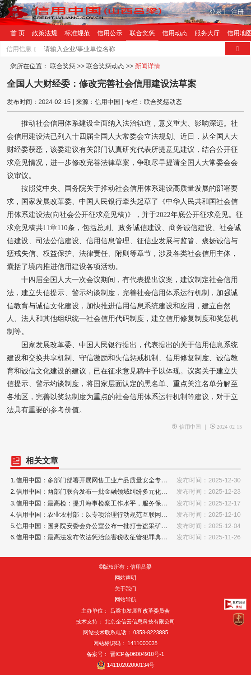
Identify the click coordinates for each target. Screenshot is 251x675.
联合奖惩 (142, 33)
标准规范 (77, 33)
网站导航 (125, 599)
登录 (217, 11)
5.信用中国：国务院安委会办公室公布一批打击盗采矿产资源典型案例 (125, 526)
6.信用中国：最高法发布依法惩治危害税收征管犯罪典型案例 (125, 537)
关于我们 (125, 588)
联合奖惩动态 (105, 66)
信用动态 (174, 33)
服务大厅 (207, 33)
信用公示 (109, 33)
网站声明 (125, 578)
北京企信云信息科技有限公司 (140, 621)
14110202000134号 (130, 665)
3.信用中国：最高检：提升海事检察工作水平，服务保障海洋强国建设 (125, 503)
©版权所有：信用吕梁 (125, 567)
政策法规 (44, 33)
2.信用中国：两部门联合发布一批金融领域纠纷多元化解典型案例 (125, 491)
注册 (237, 11)
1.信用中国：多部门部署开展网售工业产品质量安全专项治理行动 (125, 480)
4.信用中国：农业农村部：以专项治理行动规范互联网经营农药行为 (125, 514)
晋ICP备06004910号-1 (137, 654)
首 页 (17, 33)
